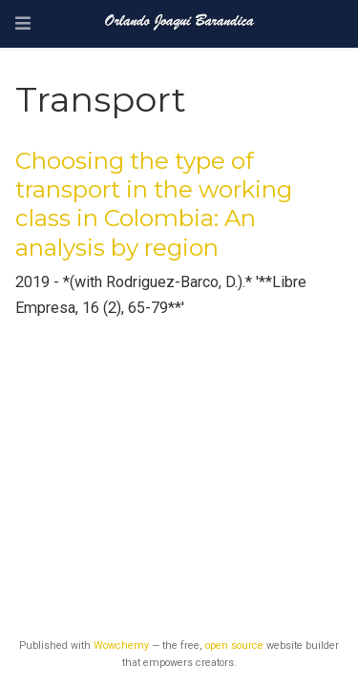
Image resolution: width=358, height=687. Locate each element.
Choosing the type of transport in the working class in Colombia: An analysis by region (153, 204)
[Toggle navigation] (23, 23)
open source (234, 645)
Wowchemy (121, 645)
